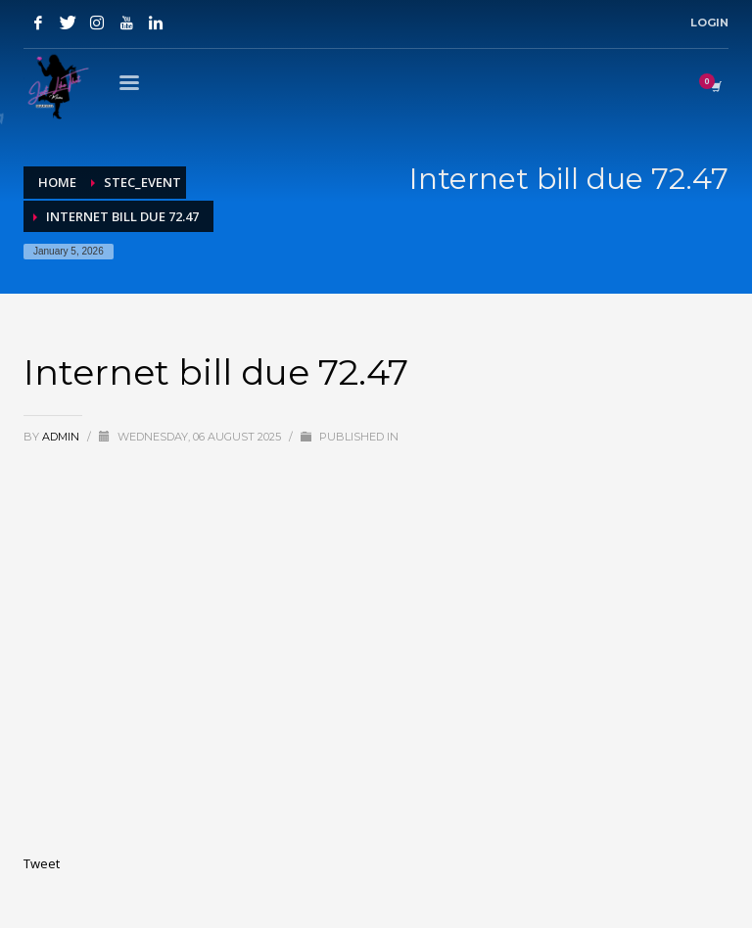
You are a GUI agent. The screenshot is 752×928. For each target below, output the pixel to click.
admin (62, 436)
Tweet (42, 863)
